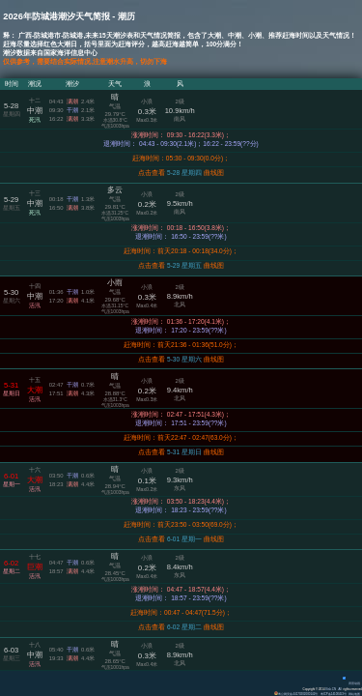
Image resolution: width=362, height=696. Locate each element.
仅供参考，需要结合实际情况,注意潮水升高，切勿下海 (85, 61)
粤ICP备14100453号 (333, 694)
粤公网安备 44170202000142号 (297, 694)
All (340, 689)
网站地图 (354, 694)
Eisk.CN (330, 689)
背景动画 (351, 683)
